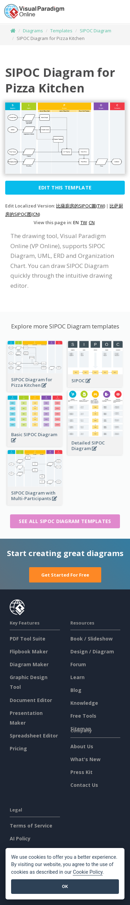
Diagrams (33, 30)
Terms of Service (31, 825)
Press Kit (81, 772)
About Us (81, 746)
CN (92, 222)
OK (65, 886)
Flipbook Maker (29, 651)
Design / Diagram (92, 651)
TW (83, 222)
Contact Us (84, 785)
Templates (61, 30)
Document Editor (31, 700)
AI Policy (20, 838)
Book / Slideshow (91, 638)
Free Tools (83, 715)
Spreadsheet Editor (34, 735)
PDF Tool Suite (27, 638)
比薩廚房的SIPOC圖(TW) (80, 206)
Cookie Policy (88, 872)
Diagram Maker (29, 664)
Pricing (18, 748)
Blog (75, 690)
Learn (77, 677)
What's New (85, 759)
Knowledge (84, 703)
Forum (78, 664)
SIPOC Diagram (95, 30)
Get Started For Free (65, 575)
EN (76, 222)
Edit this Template (65, 187)
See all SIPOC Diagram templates (65, 521)
